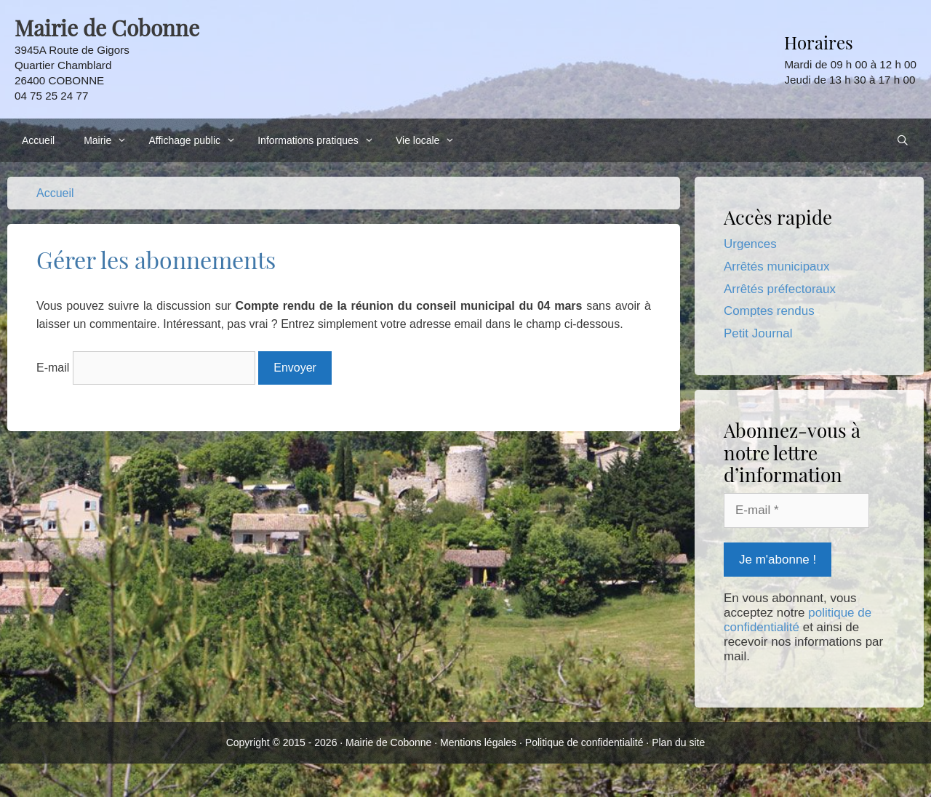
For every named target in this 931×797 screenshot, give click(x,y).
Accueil (38, 140)
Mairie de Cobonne (388, 742)
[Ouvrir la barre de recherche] (903, 140)
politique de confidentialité (797, 620)
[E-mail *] (796, 510)
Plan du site (678, 742)
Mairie (109, 140)
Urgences (750, 244)
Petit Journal (758, 333)
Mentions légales (478, 742)
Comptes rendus (769, 311)
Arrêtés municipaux (777, 266)
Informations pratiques (319, 140)
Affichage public (195, 140)
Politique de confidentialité (584, 742)
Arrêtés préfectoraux (780, 289)
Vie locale (429, 140)
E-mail (52, 367)
